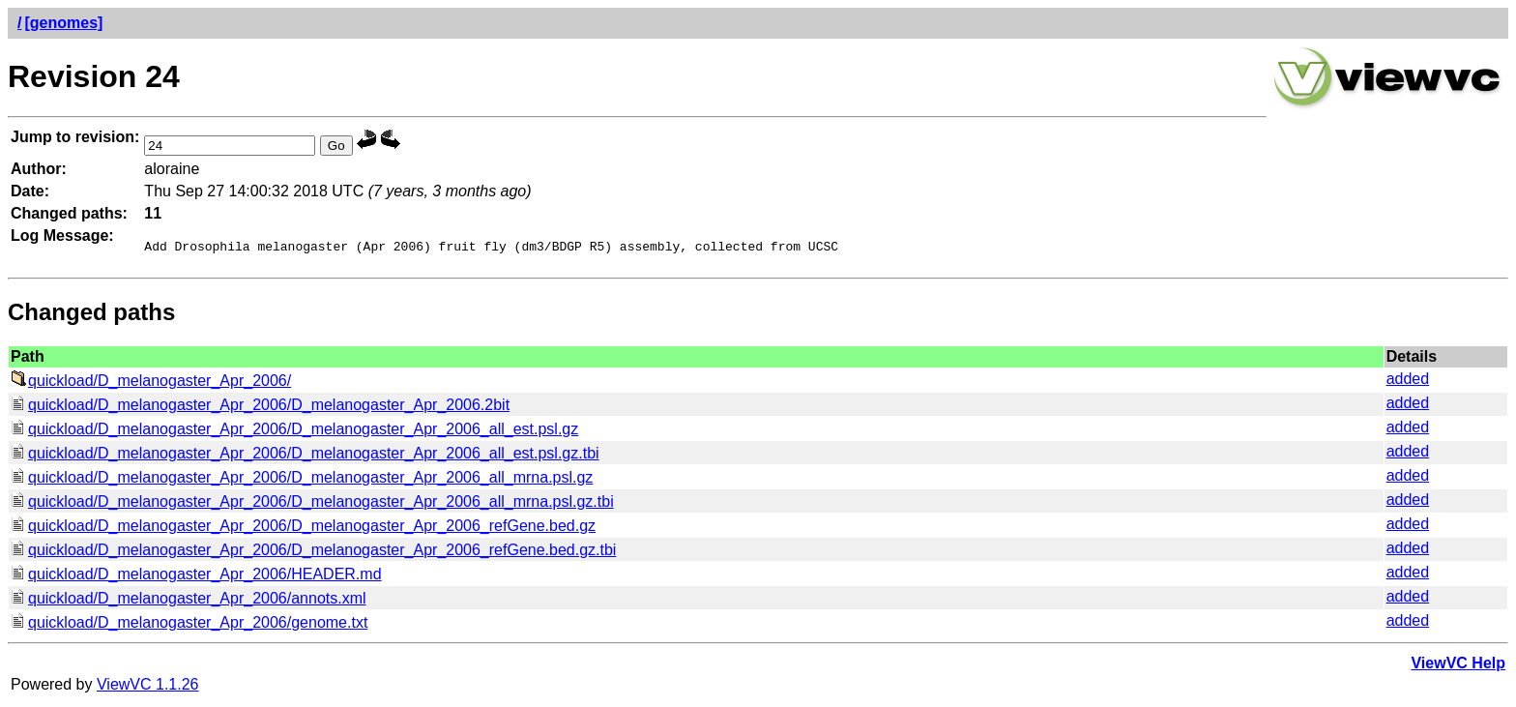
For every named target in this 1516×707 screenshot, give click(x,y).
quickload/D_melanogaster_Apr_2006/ (151, 383)
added (1408, 381)
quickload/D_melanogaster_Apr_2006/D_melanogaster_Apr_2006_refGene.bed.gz (303, 528)
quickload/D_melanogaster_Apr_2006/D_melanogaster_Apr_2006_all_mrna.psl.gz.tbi (312, 504)
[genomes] (63, 23)
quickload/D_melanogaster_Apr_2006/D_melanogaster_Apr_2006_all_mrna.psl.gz (302, 480)
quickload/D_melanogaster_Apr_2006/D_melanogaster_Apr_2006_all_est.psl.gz (294, 432)
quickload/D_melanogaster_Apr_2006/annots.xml (188, 601)
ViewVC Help (1458, 666)
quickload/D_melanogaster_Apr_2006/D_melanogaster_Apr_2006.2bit (260, 407)
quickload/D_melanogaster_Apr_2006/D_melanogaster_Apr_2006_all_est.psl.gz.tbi (305, 456)
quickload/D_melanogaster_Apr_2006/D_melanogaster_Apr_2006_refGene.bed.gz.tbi (313, 553)
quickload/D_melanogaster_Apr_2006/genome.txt (189, 625)
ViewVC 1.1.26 (148, 687)
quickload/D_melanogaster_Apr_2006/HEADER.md (196, 577)
